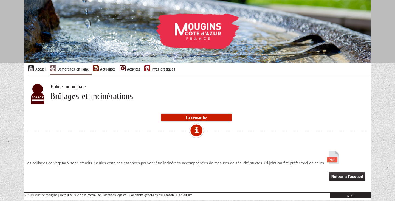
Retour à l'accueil (347, 176)
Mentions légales (114, 195)
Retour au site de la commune (80, 195)
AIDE (350, 196)
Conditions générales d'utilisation (151, 195)
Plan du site (184, 195)
